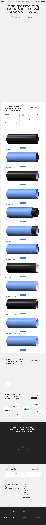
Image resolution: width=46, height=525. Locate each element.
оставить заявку (28, 1)
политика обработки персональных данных (28, 521)
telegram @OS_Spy (41, 521)
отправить (26, 502)
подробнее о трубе (23, 167)
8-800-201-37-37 (37, 1)
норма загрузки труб (17, 1)
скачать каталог (42, 1)
